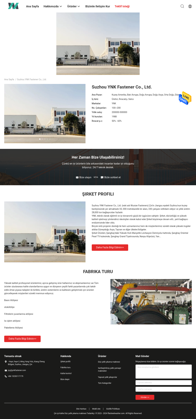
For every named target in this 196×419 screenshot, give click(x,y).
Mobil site (96, 409)
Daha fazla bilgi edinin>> (110, 247)
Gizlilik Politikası (113, 409)
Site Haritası (81, 409)
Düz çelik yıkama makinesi (109, 362)
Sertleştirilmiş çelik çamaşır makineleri (109, 369)
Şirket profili (65, 361)
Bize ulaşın (64, 379)
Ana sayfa (9, 79)
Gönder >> (145, 397)
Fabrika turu (65, 367)
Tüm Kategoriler (104, 383)
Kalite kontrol (65, 373)
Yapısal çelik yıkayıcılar (107, 377)
